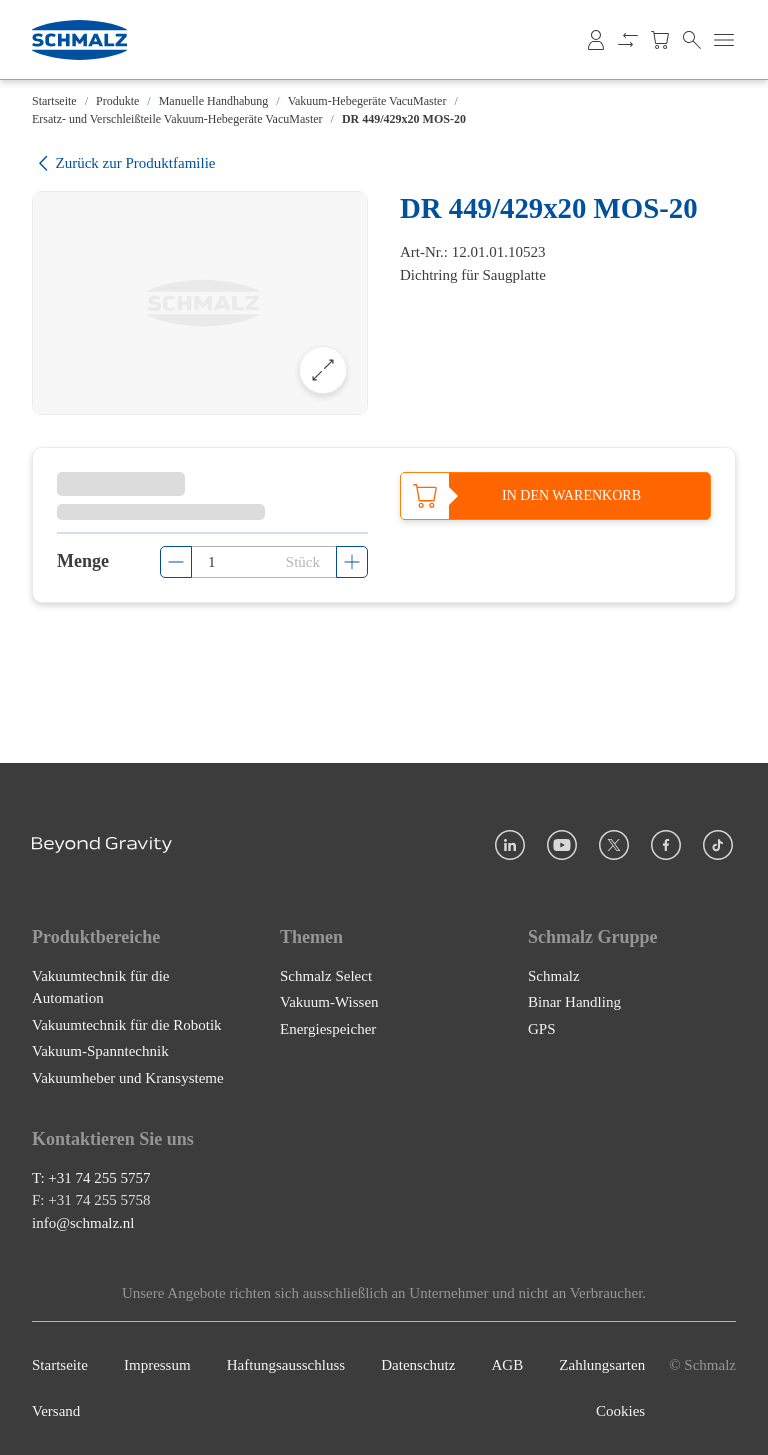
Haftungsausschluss (286, 1365)
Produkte (117, 101)
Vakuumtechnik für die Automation (100, 987)
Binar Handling (574, 1002)
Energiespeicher (328, 1029)
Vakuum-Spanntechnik (100, 1051)
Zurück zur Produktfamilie (123, 163)
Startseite (54, 101)
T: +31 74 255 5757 (91, 1178)
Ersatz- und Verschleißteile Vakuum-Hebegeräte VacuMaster (177, 119)
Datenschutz (418, 1365)
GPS (542, 1029)
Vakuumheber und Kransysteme (128, 1078)
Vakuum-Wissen (329, 1002)
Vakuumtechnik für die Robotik (127, 1025)
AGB (508, 1365)
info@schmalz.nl (83, 1223)
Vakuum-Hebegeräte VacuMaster (367, 101)
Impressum (157, 1365)
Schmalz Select (326, 976)
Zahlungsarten (602, 1365)
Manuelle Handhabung (214, 101)
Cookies (620, 1412)
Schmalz (554, 976)
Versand (56, 1412)
